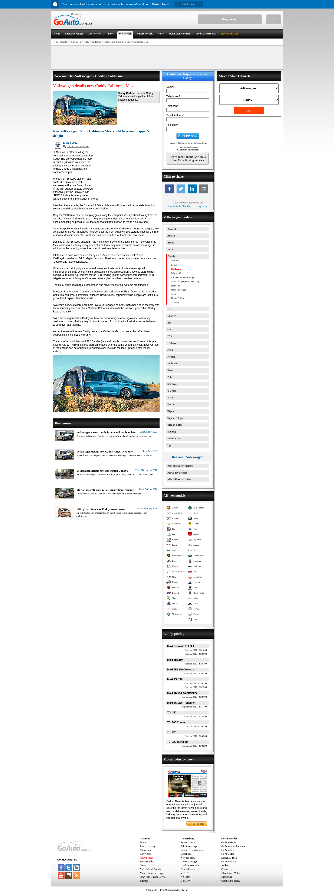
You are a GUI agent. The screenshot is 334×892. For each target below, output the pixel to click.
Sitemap (144, 880)
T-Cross (171, 390)
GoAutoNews (228, 850)
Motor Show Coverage (151, 873)
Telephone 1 (173, 96)
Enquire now (187, 136)
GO (274, 19)
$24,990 (197, 726)
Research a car (188, 842)
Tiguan (171, 411)
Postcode (172, 124)
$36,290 (195, 673)
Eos (169, 322)
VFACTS (185, 873)
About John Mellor (231, 873)
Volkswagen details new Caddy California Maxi (126, 41)
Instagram (200, 206)
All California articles (179, 479)
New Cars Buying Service (153, 876)
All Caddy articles (177, 472)
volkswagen (75, 41)
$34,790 (195, 663)
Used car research (190, 865)
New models (146, 857)
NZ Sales (185, 876)
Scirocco (172, 383)
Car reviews (146, 850)
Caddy (171, 256)
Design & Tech (229, 857)
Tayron (171, 404)
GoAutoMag (227, 853)
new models (61, 41)
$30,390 (195, 736)
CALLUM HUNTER (78, 146)
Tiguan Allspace (176, 418)
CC (169, 309)
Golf (169, 329)
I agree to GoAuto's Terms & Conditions (188, 143)
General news (188, 869)
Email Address (175, 115)
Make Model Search (150, 869)
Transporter (174, 438)
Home (143, 842)
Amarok (171, 229)
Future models (147, 861)
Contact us (226, 869)
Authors (225, 865)
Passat (170, 370)
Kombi (171, 356)
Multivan (172, 363)
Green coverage (189, 861)
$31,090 (195, 650)
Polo (169, 377)
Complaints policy (230, 880)
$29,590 (195, 683)
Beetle (170, 242)
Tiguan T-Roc (174, 424)
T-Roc (170, 397)
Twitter (187, 206)
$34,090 (195, 654)
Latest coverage (148, 846)
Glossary (185, 880)
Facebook (174, 206)
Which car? (186, 853)
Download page (196, 823)
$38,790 (194, 697)
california (96, 41)
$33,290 (194, 746)
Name (170, 87)
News (143, 865)
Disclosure (226, 876)
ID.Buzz (171, 343)
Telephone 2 (173, 106)
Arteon (171, 235)
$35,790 (194, 706)
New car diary (188, 857)
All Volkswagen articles (180, 465)
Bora (170, 249)
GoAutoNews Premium (233, 846)
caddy (86, 41)
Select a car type (189, 846)
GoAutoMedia (228, 842)
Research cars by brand (192, 850)
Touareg (171, 431)
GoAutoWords (228, 861)
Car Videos (145, 853)
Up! (169, 445)
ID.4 (169, 336)
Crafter (171, 315)
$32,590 (195, 687)
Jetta (170, 349)
